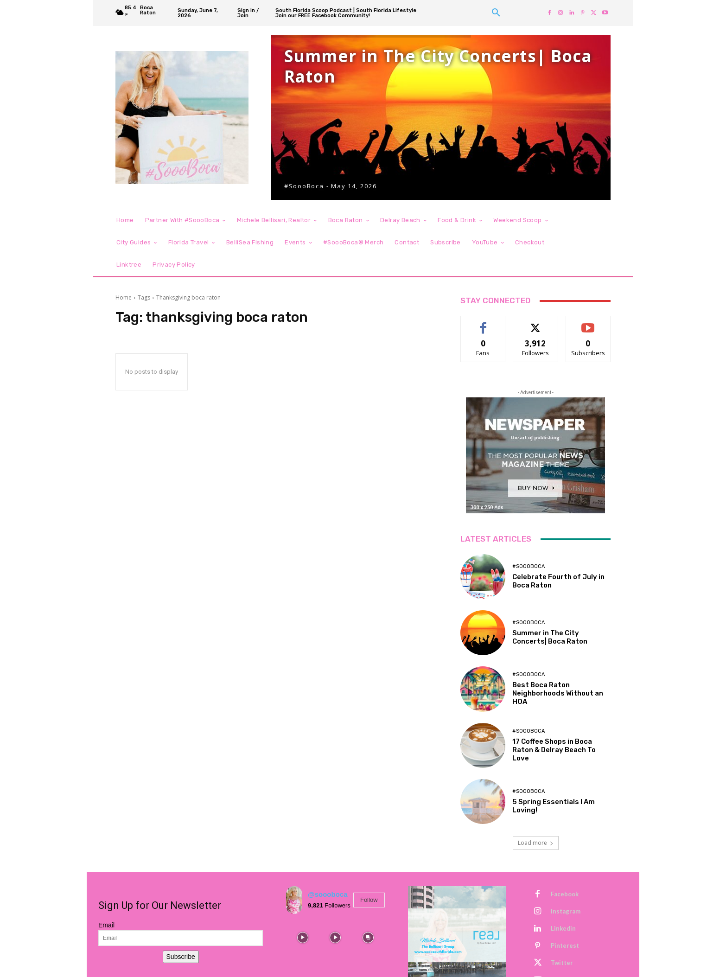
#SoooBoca (528, 566)
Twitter (562, 962)
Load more (536, 843)
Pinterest (565, 945)
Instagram (565, 911)
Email (106, 925)
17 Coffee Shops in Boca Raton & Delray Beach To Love (554, 749)
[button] (496, 13)
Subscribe (180, 956)
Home (123, 297)
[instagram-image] (302, 937)
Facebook (565, 894)
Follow (369, 899)
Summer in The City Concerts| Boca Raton (549, 637)
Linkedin (563, 928)
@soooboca (327, 894)
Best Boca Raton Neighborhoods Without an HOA (557, 693)
